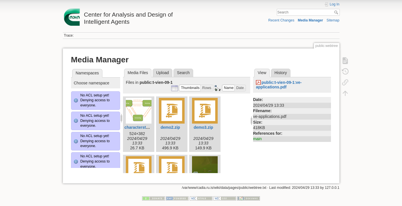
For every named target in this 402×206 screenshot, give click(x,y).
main (257, 138)
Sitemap (333, 20)
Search (337, 12)
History (280, 72)
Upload (162, 72)
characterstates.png (143, 127)
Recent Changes (281, 20)
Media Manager (310, 20)
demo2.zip (170, 127)
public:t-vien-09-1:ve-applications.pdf (279, 85)
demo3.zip (203, 127)
